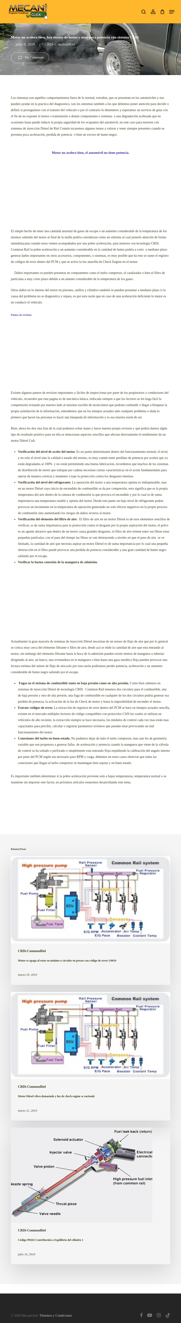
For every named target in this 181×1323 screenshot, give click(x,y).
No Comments (30, 57)
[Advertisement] (90, 190)
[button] (171, 11)
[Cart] (162, 12)
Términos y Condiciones (56, 1315)
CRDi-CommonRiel (60, 44)
